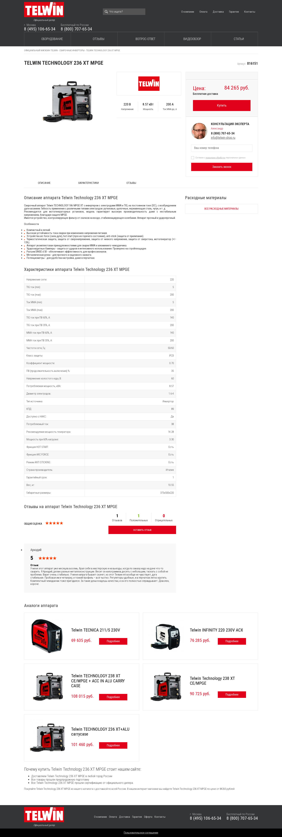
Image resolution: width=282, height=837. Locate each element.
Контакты (249, 11)
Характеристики (88, 183)
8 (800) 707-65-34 (76, 29)
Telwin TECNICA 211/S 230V (95, 630)
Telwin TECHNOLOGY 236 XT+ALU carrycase (100, 732)
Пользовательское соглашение (141, 832)
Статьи (239, 39)
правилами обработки (215, 157)
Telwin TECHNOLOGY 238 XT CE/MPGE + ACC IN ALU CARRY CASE (98, 680)
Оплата (203, 11)
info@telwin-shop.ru (223, 138)
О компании (187, 11)
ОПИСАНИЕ (44, 183)
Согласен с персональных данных (220, 157)
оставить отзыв (142, 530)
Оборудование (52, 39)
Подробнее (113, 641)
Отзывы (98, 39)
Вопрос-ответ (145, 39)
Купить (221, 105)
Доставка (218, 11)
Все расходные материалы (221, 208)
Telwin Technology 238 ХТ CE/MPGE (212, 681)
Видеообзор (192, 39)
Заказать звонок (221, 167)
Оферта (148, 816)
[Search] (124, 11)
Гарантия (234, 11)
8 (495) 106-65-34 (39, 29)
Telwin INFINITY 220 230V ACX (216, 630)
